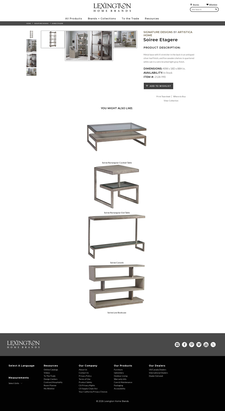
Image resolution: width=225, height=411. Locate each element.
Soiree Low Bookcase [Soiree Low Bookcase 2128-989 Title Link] (116, 312)
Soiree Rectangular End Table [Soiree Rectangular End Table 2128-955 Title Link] (117, 212)
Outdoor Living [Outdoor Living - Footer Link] (120, 376)
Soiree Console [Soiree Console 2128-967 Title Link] (117, 262)
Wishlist (211, 4)
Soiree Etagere (57, 23)
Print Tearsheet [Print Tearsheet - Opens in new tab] (163, 96)
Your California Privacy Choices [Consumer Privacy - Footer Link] (93, 391)
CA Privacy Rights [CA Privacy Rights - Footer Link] (87, 385)
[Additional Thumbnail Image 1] (31, 34)
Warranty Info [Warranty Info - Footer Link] (120, 379)
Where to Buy (179, 96)
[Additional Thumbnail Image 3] (31, 60)
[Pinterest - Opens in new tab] (191, 344)
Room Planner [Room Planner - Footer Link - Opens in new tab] (50, 385)
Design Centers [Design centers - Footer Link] (50, 379)
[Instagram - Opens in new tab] (177, 344)
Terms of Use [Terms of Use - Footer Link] (84, 379)
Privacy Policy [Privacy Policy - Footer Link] (85, 376)
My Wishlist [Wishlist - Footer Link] (49, 388)
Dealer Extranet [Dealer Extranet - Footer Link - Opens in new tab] (156, 376)
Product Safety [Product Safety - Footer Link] (85, 382)
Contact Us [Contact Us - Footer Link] (84, 373)
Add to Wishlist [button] (159, 86)
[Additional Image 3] (101, 46)
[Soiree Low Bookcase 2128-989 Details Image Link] (116, 308)
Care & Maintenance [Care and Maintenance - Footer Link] (123, 382)
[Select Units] (16, 383)
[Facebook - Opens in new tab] (184, 344)
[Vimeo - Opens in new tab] (198, 344)
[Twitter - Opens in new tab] (213, 344)
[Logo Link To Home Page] (112, 10)
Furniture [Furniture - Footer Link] (118, 369)
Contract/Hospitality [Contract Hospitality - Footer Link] (53, 382)
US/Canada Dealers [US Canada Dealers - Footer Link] (157, 369)
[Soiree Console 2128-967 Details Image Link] (116, 258)
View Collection (171, 100)
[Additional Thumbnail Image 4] (31, 72)
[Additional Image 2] (77, 46)
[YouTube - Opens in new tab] (205, 344)
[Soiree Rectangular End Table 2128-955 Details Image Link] (116, 208)
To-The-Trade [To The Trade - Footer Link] (49, 376)
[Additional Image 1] (53, 39)
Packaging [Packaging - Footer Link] (118, 385)
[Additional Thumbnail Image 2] (31, 46)
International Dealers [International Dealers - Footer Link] (158, 373)
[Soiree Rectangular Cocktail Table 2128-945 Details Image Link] (116, 158)
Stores (194, 4)
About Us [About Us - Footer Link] (83, 369)
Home (28, 23)
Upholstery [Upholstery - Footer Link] (119, 373)
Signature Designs (41, 23)
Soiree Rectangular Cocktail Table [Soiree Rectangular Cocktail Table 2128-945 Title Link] (117, 162)
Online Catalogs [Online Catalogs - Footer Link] (51, 369)
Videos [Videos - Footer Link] (47, 373)
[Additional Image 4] (125, 39)
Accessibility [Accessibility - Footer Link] (119, 388)
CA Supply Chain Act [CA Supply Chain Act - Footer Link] (88, 388)
